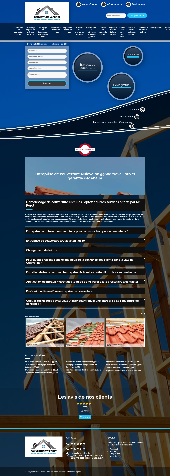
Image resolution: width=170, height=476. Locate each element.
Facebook (114, 449)
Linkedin (113, 456)
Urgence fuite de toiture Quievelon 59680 (123, 370)
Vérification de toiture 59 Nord (56, 30)
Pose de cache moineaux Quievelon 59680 (124, 365)
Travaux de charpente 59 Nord (79, 31)
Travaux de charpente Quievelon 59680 (41, 370)
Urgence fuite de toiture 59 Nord (113, 31)
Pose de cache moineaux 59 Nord (132, 31)
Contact (138, 109)
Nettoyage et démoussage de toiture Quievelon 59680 (81, 366)
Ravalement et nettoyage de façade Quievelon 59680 (40, 366)
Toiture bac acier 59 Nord (122, 32)
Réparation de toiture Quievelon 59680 (41, 373)
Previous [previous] (142, 314)
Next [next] (144, 314)
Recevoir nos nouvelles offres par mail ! (113, 124)
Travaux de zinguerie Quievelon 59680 (41, 362)
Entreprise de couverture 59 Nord (19, 31)
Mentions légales (74, 472)
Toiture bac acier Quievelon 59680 (120, 368)
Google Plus (115, 454)
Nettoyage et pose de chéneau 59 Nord (30, 31)
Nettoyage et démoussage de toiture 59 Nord (42, 32)
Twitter (113, 451)
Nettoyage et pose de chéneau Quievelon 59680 (83, 371)
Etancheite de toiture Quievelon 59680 (122, 362)
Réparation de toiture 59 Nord (67, 30)
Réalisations (129, 116)
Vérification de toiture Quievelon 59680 (82, 362)
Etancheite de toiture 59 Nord (143, 30)
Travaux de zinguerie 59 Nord (103, 31)
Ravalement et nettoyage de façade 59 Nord (91, 32)
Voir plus (85, 417)
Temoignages (156, 28)
